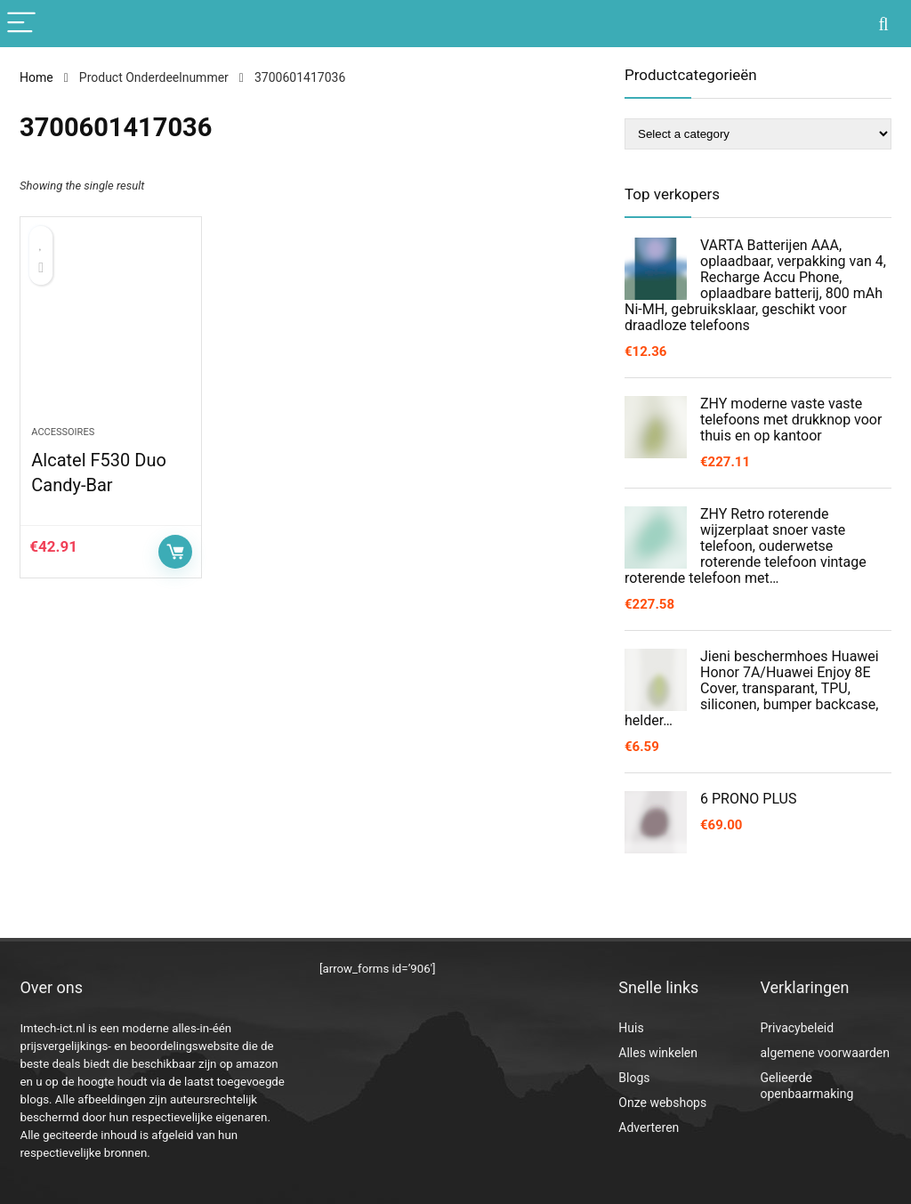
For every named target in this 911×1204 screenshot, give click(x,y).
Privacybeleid (797, 1028)
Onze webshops (662, 1102)
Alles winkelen (657, 1053)
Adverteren (648, 1127)
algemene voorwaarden (825, 1053)
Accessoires (62, 432)
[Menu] (21, 23)
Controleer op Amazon (175, 551)
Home (36, 77)
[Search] (883, 23)
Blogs (633, 1078)
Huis (630, 1028)
